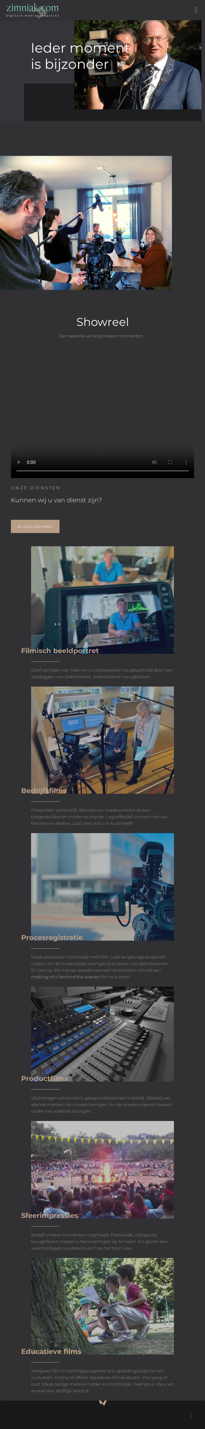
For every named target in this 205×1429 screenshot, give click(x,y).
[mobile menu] (196, 10)
